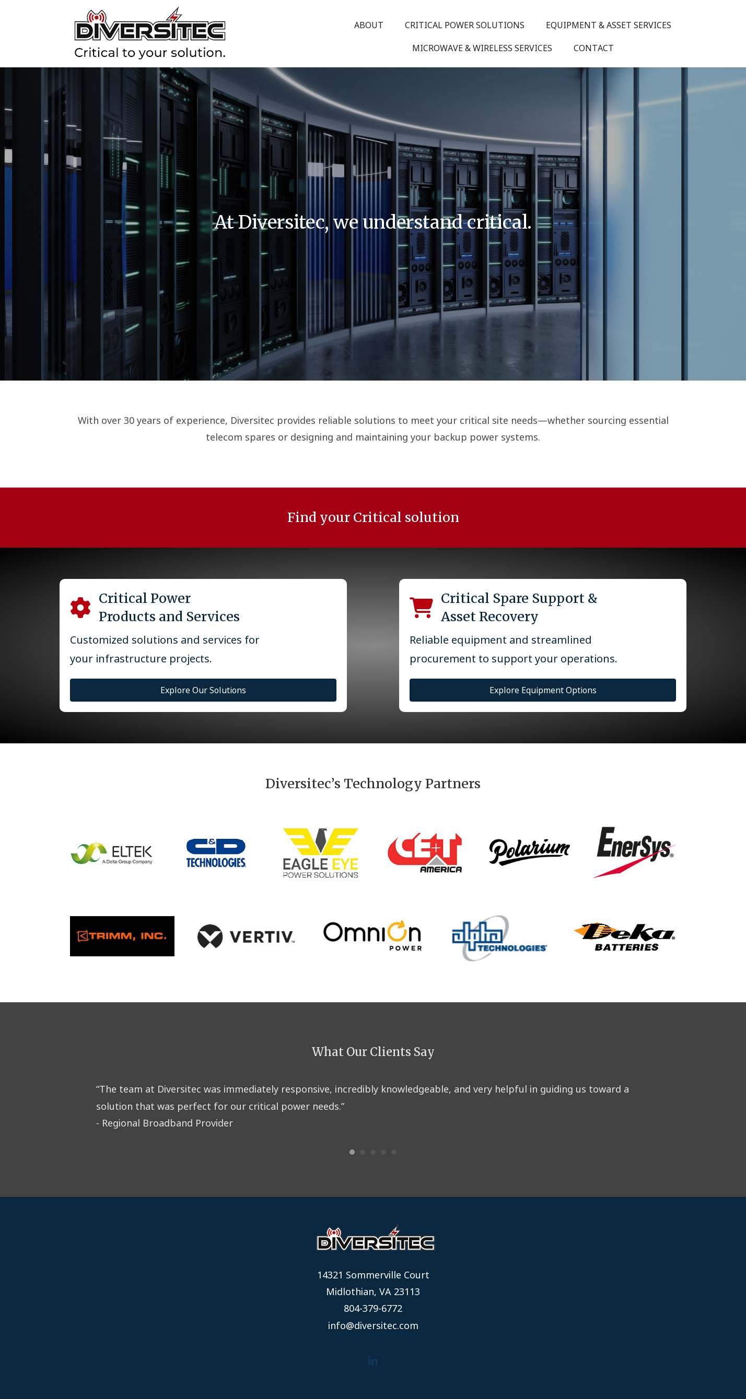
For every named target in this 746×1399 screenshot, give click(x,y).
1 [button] (352, 1152)
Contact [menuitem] (594, 48)
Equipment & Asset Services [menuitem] (608, 25)
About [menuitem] (368, 25)
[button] (373, 1361)
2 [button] (362, 1152)
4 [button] (383, 1152)
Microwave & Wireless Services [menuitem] (482, 48)
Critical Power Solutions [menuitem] (464, 25)
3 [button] (373, 1152)
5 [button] (394, 1152)
